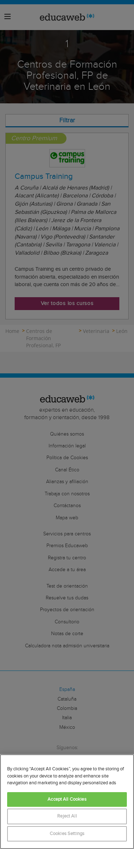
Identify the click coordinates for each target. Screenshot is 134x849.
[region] (67, 801)
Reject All (66, 816)
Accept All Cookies (67, 799)
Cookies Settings (67, 833)
